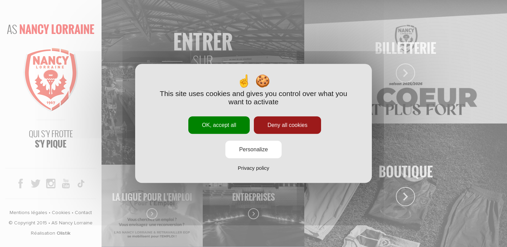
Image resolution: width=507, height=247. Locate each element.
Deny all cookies (288, 125)
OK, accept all (219, 125)
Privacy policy (253, 168)
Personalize (253, 150)
